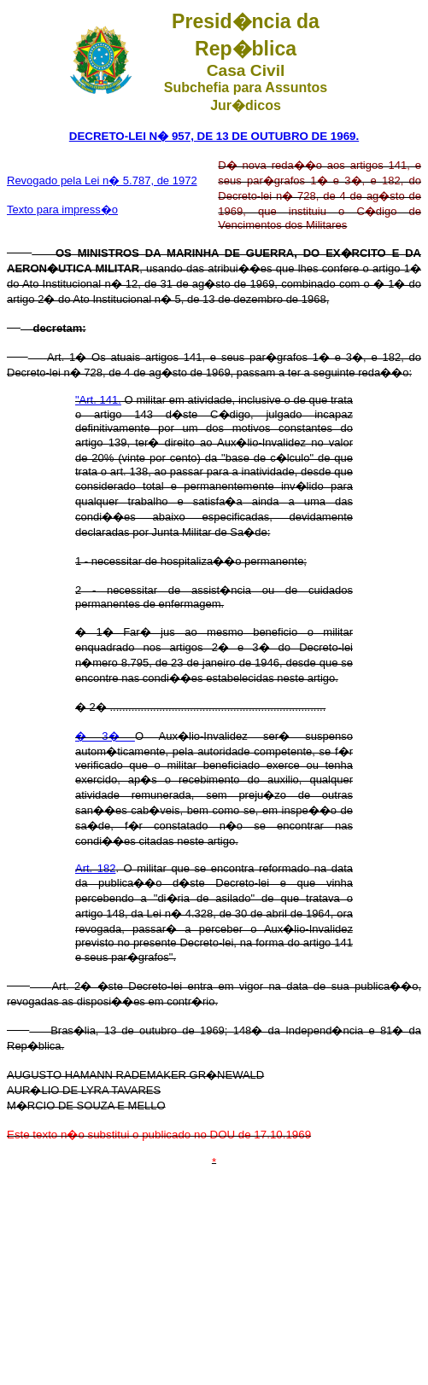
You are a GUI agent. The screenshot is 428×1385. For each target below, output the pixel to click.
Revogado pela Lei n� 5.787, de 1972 (102, 180)
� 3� (105, 736)
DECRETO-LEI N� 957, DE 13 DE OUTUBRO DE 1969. (214, 136)
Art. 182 (95, 868)
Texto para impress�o (62, 209)
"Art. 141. (98, 399)
